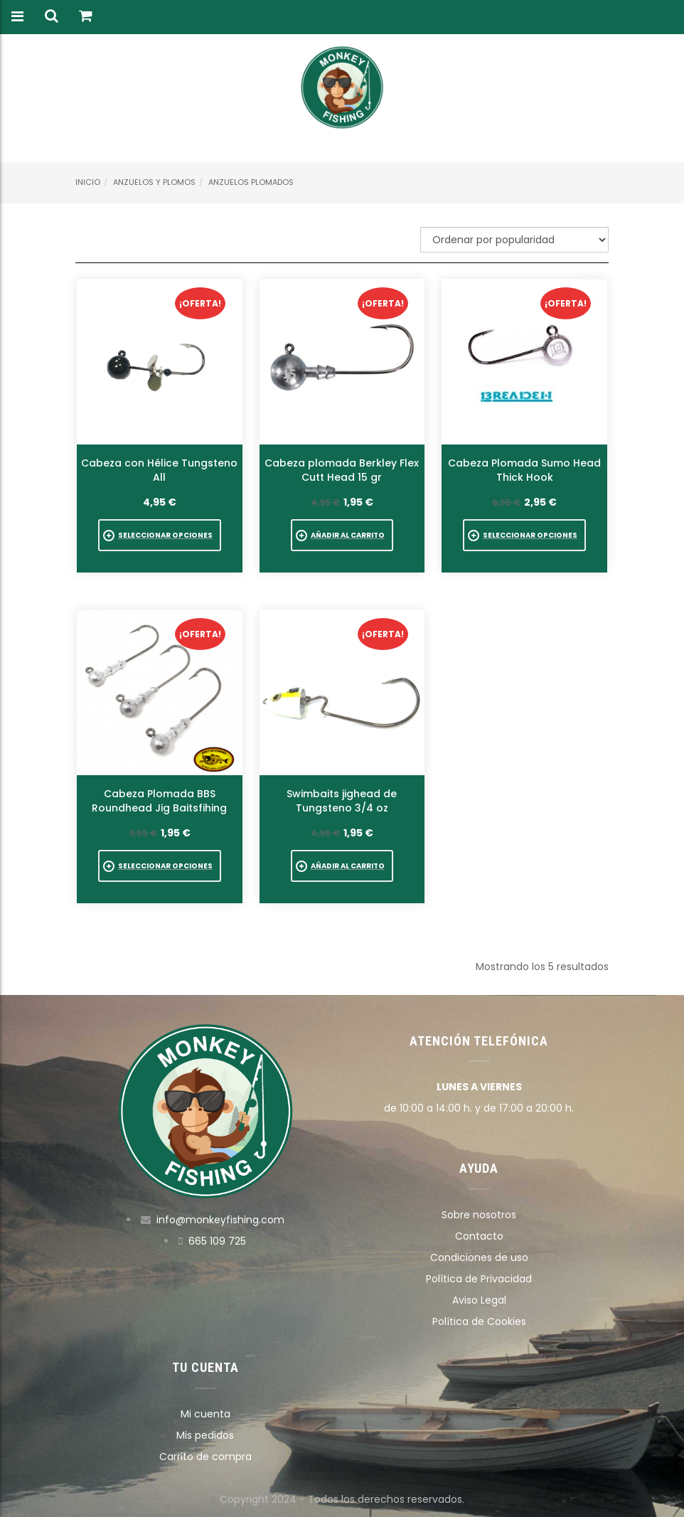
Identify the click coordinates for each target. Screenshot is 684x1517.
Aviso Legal (479, 1300)
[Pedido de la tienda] (514, 239)
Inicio (87, 182)
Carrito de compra (205, 1456)
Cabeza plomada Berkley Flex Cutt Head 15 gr (341, 470)
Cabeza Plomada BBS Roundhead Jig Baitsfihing (159, 801)
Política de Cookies (479, 1321)
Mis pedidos (205, 1435)
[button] (342, 535)
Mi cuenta (205, 1414)
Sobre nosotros (479, 1215)
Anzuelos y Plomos (154, 182)
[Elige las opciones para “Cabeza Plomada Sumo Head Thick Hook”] (524, 535)
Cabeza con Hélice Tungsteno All (159, 470)
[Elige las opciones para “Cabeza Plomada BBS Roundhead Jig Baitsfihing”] (159, 866)
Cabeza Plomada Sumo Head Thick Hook (524, 470)
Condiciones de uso (479, 1257)
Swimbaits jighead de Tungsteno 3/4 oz (342, 801)
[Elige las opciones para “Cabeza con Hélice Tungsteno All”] (159, 535)
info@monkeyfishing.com (220, 1220)
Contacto (479, 1236)
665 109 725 (217, 1241)
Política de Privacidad (479, 1279)
